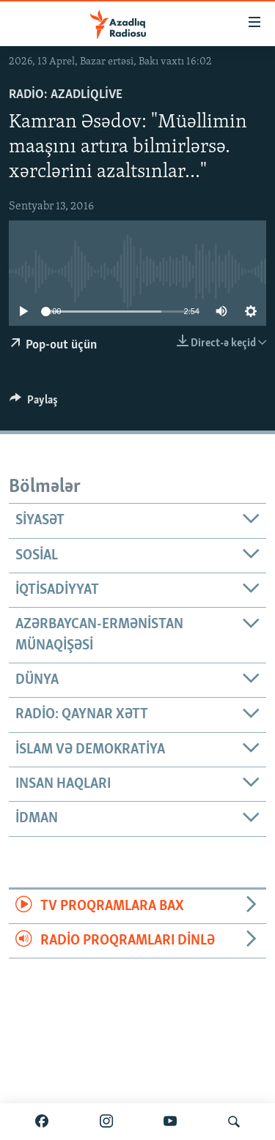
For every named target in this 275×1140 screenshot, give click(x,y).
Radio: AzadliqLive (65, 95)
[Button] (34, 403)
